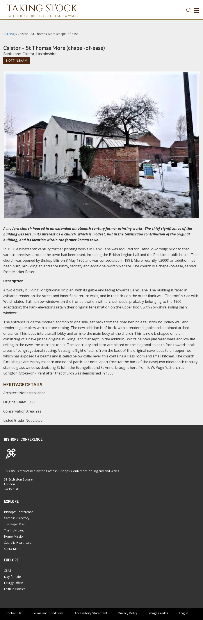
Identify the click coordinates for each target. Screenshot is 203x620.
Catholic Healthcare (18, 542)
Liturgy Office (13, 583)
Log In (183, 613)
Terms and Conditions (48, 613)
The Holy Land (14, 530)
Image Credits (158, 613)
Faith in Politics (14, 589)
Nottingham (16, 60)
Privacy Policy (127, 613)
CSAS (7, 570)
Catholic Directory (16, 518)
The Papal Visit (14, 524)
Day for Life (12, 577)
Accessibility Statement (91, 613)
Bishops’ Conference (18, 512)
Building (8, 34)
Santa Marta (12, 549)
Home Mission (14, 536)
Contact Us (13, 613)
